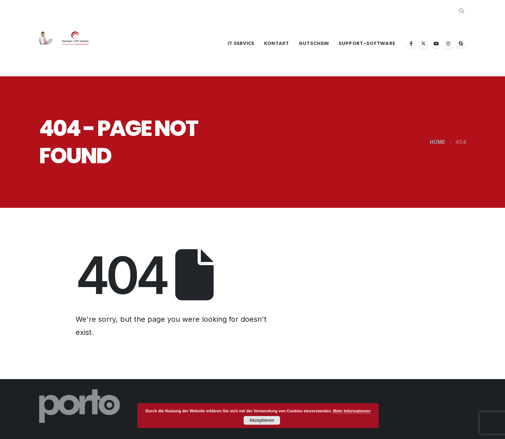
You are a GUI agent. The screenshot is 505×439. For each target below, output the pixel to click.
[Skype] (461, 43)
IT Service (241, 43)
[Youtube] (436, 43)
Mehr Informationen (352, 411)
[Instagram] (448, 43)
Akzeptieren (261, 420)
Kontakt (276, 43)
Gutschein (314, 43)
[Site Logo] (68, 38)
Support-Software (366, 43)
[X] (423, 43)
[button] (461, 11)
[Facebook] (411, 43)
